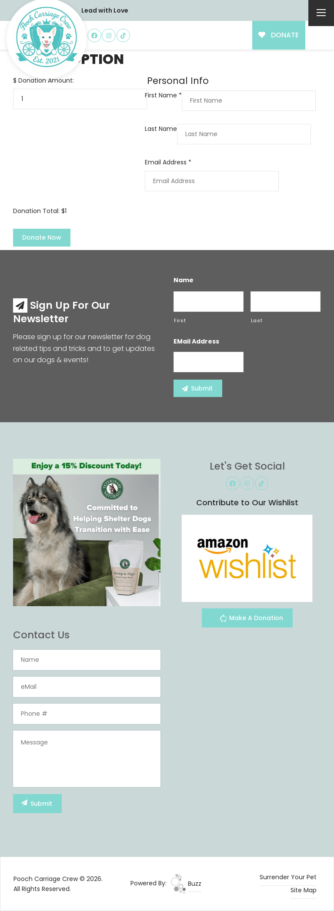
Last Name (161, 128)
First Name (163, 95)
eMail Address (196, 341)
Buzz (185, 883)
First (180, 320)
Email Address (168, 162)
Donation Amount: (46, 80)
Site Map (304, 890)
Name (184, 280)
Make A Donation (251, 619)
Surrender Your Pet (288, 877)
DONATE (278, 35)
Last (257, 320)
